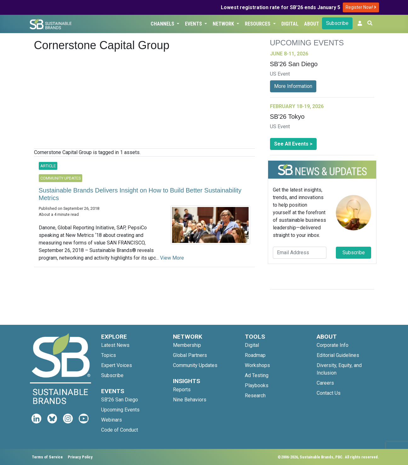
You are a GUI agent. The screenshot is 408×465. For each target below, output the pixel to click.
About (311, 24)
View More (172, 258)
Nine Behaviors (189, 400)
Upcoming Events (120, 410)
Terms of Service (47, 457)
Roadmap (255, 355)
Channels (163, 24)
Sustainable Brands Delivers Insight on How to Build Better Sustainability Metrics (140, 194)
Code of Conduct (119, 430)
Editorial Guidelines (338, 355)
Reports (182, 390)
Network (224, 24)
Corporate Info (332, 345)
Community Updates (195, 365)
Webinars (111, 420)
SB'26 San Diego (119, 400)
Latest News (115, 345)
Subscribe (337, 23)
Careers (325, 383)
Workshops (257, 365)
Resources (258, 24)
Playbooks (256, 385)
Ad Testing (256, 375)
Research (255, 396)
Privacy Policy (80, 457)
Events (194, 24)
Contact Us (329, 393)
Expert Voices (116, 365)
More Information (293, 86)
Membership (187, 345)
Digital (289, 24)
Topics (108, 355)
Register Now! (361, 7)
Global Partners (190, 355)
